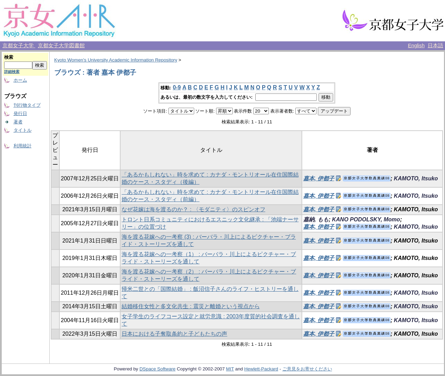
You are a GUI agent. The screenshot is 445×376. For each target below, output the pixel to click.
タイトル (23, 130)
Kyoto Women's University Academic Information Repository (115, 60)
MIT (230, 368)
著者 (18, 121)
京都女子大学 (18, 45)
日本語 (435, 45)
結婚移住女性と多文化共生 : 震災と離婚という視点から (190, 306)
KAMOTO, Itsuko (416, 178)
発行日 (20, 113)
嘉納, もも (316, 219)
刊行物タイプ (27, 105)
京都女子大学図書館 (61, 45)
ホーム (20, 80)
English (416, 45)
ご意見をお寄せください (307, 368)
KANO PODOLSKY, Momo (366, 219)
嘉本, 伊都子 (318, 178)
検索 (8, 57)
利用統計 (23, 145)
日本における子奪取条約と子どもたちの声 (174, 334)
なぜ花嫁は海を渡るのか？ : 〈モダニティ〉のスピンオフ (193, 209)
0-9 (177, 87)
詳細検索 (11, 72)
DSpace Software (157, 368)
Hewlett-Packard (261, 368)
